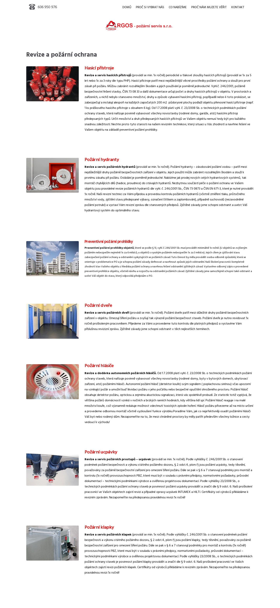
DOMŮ (126, 7)
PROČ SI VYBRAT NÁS (150, 7)
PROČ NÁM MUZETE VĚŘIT (209, 7)
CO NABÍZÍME (178, 7)
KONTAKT (237, 7)
